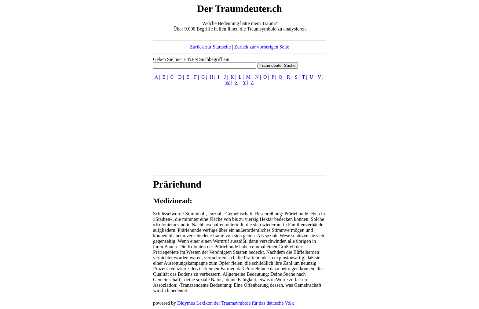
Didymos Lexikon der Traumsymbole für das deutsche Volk (235, 303)
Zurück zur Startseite (210, 46)
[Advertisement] (115, 93)
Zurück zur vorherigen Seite (261, 46)
